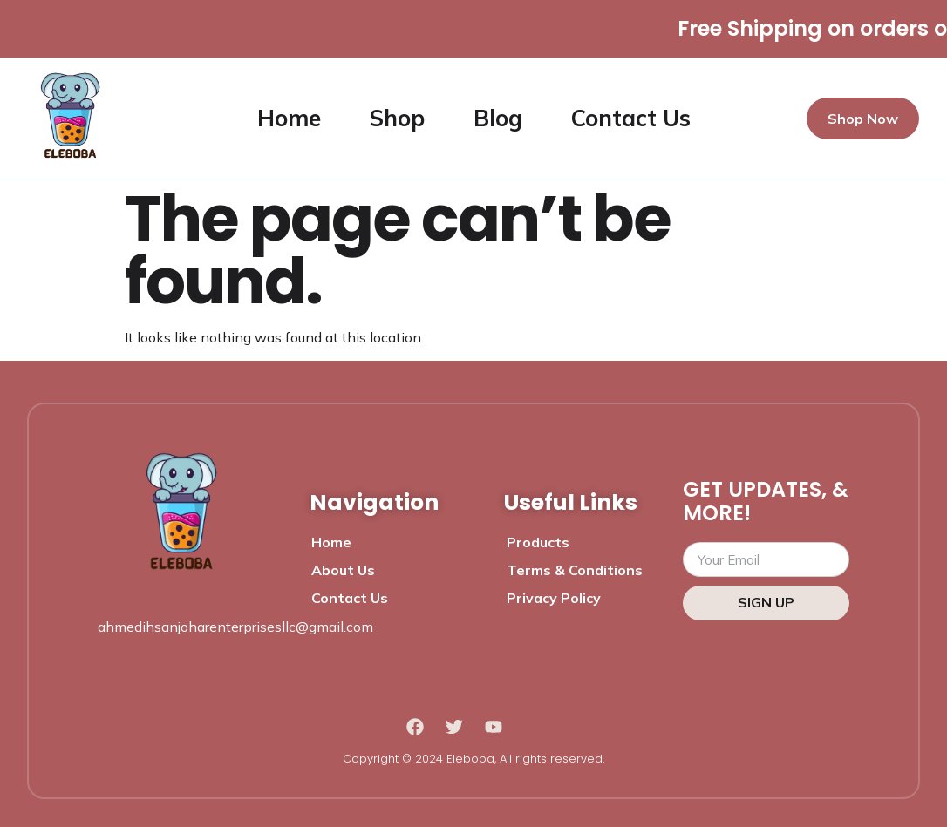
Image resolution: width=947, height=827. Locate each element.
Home (289, 118)
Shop (397, 118)
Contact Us (631, 118)
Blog (498, 118)
